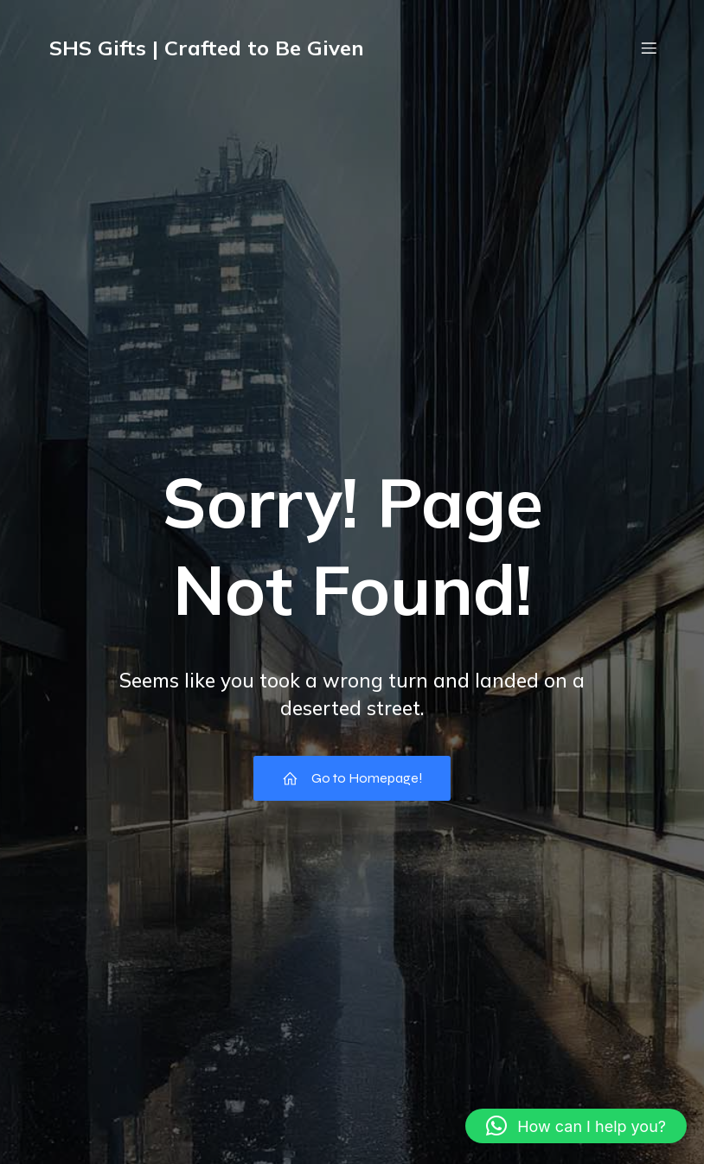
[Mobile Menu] (648, 47)
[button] (576, 1126)
